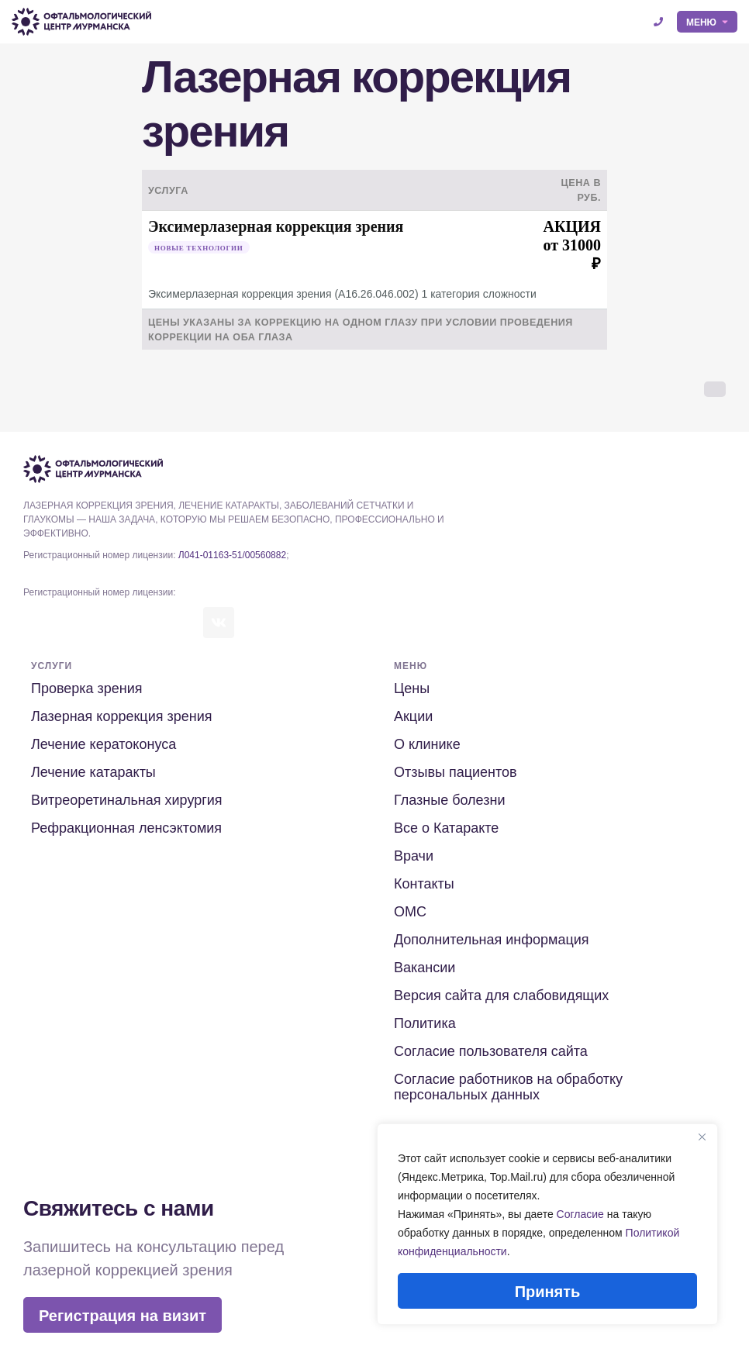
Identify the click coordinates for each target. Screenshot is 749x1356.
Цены (412, 688)
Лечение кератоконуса (103, 744)
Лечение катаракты (93, 772)
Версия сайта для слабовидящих (501, 995)
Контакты (424, 884)
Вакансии (424, 967)
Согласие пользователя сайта (491, 1051)
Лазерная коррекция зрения (121, 716)
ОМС (410, 912)
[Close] (701, 1136)
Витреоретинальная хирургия (127, 800)
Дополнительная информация (491, 939)
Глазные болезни (449, 800)
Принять (548, 1291)
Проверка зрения (87, 688)
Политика (425, 1023)
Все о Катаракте (446, 828)
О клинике (427, 744)
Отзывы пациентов (455, 772)
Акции (413, 716)
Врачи (413, 856)
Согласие (580, 1214)
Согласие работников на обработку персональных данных (508, 1086)
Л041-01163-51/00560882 (232, 555)
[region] (547, 1224)
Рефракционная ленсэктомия (126, 828)
